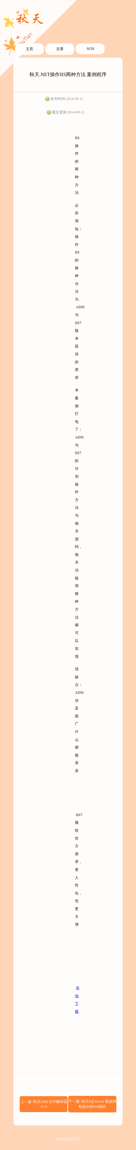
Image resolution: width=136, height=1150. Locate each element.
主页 (29, 49)
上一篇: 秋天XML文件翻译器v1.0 (43, 1104)
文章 (60, 49)
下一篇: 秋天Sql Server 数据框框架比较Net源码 (92, 1104)
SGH (90, 48)
